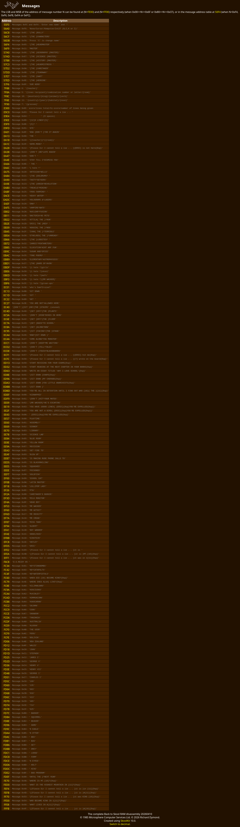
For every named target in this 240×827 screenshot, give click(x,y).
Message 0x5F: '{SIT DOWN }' (28, 386)
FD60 (6, 685)
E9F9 (6, 124)
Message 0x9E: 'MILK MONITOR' (28, 498)
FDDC (6, 769)
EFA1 (6, 530)
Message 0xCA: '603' (23, 689)
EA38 (6, 152)
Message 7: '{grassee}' (25, 104)
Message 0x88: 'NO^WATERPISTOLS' (30, 573)
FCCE (6, 613)
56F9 (6, 48)
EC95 (6, 331)
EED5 (7, 462)
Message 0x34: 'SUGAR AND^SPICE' (30, 251)
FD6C (6, 697)
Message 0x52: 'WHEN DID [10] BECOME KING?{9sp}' (40, 577)
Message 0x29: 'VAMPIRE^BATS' (28, 207)
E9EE (6, 120)
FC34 (6, 566)
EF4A (6, 502)
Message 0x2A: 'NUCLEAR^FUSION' (30, 211)
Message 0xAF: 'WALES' (24, 645)
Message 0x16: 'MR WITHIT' (27, 510)
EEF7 (6, 474)
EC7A (6, 323)
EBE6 (6, 271)
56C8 (6, 32)
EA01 (6, 132)
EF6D (6, 514)
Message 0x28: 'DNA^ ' (24, 203)
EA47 (6, 156)
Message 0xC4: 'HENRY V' (25, 665)
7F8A (6, 92)
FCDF (6, 621)
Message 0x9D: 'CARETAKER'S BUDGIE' (32, 494)
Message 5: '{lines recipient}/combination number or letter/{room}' (51, 92)
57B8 (6, 60)
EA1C (6, 144)
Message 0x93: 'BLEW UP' (25, 454)
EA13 (6, 136)
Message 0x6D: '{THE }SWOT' (27, 76)
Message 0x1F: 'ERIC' (24, 546)
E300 (6, 108)
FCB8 (6, 601)
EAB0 (7, 187)
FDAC (7, 737)
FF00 (106, 12)
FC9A (6, 589)
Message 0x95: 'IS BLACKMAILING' (30, 462)
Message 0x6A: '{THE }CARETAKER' (30, 68)
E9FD (6, 128)
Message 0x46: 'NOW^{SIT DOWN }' (30, 335)
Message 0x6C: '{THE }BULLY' (28, 32)
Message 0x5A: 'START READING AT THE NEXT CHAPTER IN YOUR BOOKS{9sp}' (52, 367)
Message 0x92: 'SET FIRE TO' (28, 450)
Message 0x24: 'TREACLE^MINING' (30, 187)
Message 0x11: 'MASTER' (25, 48)
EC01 (6, 287)
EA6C (6, 168)
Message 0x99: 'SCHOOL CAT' (27, 478)
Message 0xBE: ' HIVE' (24, 768)
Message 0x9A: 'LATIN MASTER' (28, 482)
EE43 (6, 414)
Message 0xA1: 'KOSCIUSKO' (27, 589)
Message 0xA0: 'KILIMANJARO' (28, 585)
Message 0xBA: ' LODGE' (25, 753)
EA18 (6, 140)
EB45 (6, 231)
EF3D (6, 498)
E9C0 (6, 112)
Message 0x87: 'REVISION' (26, 446)
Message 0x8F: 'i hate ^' (26, 168)
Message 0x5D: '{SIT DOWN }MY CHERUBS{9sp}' (37, 378)
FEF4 (6, 788)
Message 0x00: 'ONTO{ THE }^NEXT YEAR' (34, 776)
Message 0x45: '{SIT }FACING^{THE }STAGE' (36, 331)
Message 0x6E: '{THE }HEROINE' (29, 80)
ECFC (6, 359)
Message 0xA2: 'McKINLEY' (26, 593)
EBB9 (6, 259)
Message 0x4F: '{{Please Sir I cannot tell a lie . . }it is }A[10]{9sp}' (54, 808)
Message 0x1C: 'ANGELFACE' (27, 534)
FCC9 (6, 609)
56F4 (6, 44)
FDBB (6, 749)
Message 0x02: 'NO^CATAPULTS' (28, 569)
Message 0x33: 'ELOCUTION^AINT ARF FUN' (34, 247)
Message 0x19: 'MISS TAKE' (27, 522)
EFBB (6, 538)
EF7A (6, 518)
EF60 (6, 510)
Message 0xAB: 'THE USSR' (26, 629)
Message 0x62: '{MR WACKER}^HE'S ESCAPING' (36, 402)
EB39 (6, 227)
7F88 (6, 88)
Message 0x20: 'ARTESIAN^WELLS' (30, 172)
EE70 (6, 430)
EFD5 (6, 546)
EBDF (6, 267)
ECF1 (6, 355)
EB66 (6, 239)
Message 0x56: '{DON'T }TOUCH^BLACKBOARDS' (36, 351)
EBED (7, 275)
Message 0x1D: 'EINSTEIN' (26, 538)
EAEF (6, 203)
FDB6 (7, 745)
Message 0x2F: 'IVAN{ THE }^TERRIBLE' (33, 231)
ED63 (6, 371)
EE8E (6, 442)
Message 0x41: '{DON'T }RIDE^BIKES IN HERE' (37, 315)
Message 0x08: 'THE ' (24, 136)
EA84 (6, 176)
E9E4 (6, 116)
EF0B (6, 482)
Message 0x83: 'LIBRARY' (25, 430)
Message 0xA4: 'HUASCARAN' (27, 601)
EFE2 (6, 550)
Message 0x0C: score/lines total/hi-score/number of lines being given (52, 108)
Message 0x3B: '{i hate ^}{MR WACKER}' (34, 279)
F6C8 (6, 562)
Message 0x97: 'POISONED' (26, 470)
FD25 (6, 657)
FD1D (6, 653)
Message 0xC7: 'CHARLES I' (27, 677)
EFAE (6, 534)
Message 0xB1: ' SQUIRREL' (27, 717)
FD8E (6, 721)
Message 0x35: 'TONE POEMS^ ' (28, 255)
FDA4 (6, 733)
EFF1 (6, 558)
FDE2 (6, 772)
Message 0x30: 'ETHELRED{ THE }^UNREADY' (35, 235)
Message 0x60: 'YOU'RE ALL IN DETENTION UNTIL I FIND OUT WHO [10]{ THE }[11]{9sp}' (60, 390)
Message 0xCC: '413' (23, 697)
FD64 (6, 689)
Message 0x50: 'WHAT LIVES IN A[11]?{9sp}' (36, 804)
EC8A (6, 327)
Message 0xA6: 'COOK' (24, 609)
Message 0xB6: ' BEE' (24, 737)
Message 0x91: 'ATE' (23, 128)
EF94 (6, 526)
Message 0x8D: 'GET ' (24, 299)
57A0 (6, 52)
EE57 (6, 418)
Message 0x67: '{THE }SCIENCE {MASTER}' (34, 56)
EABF (6, 191)
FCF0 (6, 629)
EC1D (7, 295)
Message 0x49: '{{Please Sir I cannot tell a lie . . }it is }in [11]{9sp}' (55, 788)
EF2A (6, 494)
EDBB (6, 386)
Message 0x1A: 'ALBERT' (25, 526)
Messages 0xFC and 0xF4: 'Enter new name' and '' (40, 24)
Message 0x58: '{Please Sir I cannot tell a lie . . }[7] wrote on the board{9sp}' (60, 359)
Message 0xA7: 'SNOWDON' (25, 613)
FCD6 (6, 617)
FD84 (6, 717)
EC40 (6, 307)
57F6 (6, 84)
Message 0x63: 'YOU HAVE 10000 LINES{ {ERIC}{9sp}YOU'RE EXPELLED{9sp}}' (54, 406)
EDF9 (6, 398)
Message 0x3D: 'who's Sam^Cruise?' (31, 287)
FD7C (6, 713)
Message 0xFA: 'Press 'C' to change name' (36, 40)
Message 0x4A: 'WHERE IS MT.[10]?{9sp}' (34, 780)
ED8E (7, 375)
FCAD (7, 597)
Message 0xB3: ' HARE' (24, 725)
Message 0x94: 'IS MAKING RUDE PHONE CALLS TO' (39, 458)
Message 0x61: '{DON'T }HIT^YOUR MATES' (34, 398)
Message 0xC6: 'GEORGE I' (26, 673)
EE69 (6, 426)
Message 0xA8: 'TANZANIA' (26, 617)
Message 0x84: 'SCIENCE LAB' (28, 434)
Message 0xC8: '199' (23, 681)
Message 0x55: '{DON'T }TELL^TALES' (32, 347)
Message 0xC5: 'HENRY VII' (27, 669)
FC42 (6, 570)
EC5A (6, 315)
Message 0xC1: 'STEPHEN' (25, 653)
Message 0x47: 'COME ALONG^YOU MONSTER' (34, 339)
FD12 (6, 645)
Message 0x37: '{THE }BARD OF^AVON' (32, 263)
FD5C (6, 681)
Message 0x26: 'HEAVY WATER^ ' (29, 195)
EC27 (6, 303)
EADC (6, 199)
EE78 (6, 434)
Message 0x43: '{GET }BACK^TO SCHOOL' (33, 323)
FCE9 (6, 625)
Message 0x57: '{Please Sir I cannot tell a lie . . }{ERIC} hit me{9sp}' (54, 355)
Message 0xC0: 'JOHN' (24, 649)
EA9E (6, 184)
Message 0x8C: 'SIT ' (24, 295)
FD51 (6, 677)
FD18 (6, 649)
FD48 (6, 673)
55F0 (6, 24)
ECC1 (6, 343)
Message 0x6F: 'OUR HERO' (26, 84)
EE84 (6, 438)
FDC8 (6, 757)
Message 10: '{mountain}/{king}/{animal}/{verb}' (40, 96)
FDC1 (6, 753)
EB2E (6, 223)
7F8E (6, 100)
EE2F (6, 410)
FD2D (6, 661)
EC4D (7, 311)
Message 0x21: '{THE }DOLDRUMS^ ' (31, 175)
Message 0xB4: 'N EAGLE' (25, 729)
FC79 (6, 581)
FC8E (6, 585)
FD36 (6, 665)
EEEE (6, 470)
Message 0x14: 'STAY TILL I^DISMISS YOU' (35, 160)
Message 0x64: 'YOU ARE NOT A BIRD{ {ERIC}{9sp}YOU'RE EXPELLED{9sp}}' (52, 410)
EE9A (6, 446)
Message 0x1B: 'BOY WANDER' (27, 530)
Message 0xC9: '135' (23, 685)
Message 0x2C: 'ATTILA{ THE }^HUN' (31, 219)
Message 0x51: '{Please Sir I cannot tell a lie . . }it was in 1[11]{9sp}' (55, 558)
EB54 (6, 235)
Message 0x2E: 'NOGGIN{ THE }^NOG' (31, 227)
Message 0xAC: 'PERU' (24, 633)
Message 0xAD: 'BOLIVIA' (25, 637)
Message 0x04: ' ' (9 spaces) (33, 116)
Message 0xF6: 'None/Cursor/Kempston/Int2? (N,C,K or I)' (45, 28)
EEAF (6, 454)
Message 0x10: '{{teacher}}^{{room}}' (33, 140)
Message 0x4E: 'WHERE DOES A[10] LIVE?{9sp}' (37, 581)
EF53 (6, 506)
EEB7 (6, 458)
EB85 (6, 247)
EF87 (6, 522)
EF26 (6, 490)
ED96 (6, 379)
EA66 (6, 164)
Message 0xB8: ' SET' (24, 745)
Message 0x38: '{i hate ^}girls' (30, 267)
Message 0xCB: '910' (23, 693)
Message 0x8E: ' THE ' (24, 164)
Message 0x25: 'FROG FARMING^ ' (30, 191)
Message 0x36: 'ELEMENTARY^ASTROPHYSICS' (35, 259)
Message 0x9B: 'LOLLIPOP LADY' (29, 486)
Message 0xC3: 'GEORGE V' (26, 661)
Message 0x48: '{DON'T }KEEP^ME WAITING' (35, 343)
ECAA (6, 339)
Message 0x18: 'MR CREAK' (26, 518)
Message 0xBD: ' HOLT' (24, 764)
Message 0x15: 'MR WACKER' (27, 506)
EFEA (6, 554)
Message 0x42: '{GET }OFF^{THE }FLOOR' (34, 319)
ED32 (6, 367)
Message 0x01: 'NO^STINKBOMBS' (29, 565)
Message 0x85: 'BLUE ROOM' (27, 438)
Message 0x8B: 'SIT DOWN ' (27, 291)
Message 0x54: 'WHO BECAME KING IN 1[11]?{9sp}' (39, 800)
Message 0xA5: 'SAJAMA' (25, 605)
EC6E (6, 319)
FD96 (6, 725)
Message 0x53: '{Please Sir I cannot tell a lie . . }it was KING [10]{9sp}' (56, 796)
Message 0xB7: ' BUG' (24, 741)
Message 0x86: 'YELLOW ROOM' (28, 442)
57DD (6, 72)
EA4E (6, 160)
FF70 (6, 796)
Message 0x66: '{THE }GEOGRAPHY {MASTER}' (36, 52)
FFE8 (6, 804)
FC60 (6, 577)
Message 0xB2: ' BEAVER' (25, 721)
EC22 (6, 299)
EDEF (6, 394)
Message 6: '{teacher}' (25, 88)
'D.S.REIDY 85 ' (21, 562)
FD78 (6, 709)
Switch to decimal (120, 824)
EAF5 (6, 207)
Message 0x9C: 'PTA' (23, 490)
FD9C (6, 729)
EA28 (6, 148)
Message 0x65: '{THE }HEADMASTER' (31, 44)
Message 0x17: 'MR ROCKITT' (27, 514)
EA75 (6, 172)
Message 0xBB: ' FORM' (24, 757)
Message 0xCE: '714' (23, 705)
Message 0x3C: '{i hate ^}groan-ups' (33, 283)
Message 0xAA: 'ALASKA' (25, 625)
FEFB (6, 792)
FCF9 (6, 633)
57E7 (6, 76)
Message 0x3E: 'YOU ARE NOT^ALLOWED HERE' (36, 303)
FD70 (6, 701)
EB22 (6, 219)
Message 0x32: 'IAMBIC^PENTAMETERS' (32, 243)
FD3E (6, 669)
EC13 (6, 291)
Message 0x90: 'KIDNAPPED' (27, 394)
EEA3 (6, 450)
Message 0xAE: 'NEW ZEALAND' (28, 641)
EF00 (6, 478)
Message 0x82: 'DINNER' (25, 426)
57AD (7, 56)
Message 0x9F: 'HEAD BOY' (26, 502)
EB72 (6, 243)
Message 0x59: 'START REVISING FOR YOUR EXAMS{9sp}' (42, 363)
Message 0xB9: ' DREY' (24, 749)
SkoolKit (125, 820)
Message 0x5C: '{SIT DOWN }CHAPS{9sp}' (34, 374)
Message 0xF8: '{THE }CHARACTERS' (31, 36)
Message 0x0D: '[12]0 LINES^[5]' (30, 120)
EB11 (6, 215)
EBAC (6, 255)
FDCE (6, 761)
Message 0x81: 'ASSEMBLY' (26, 422)
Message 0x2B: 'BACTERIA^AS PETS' (31, 215)
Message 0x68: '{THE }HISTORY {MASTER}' (34, 60)
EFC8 (6, 542)
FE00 (90, 12)
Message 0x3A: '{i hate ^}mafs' (30, 275)
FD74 (6, 705)
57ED (6, 80)
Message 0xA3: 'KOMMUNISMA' (27, 597)
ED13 (6, 363)
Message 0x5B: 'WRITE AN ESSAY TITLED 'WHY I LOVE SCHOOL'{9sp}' (49, 370)
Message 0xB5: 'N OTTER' (25, 733)
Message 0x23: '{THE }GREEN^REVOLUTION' (34, 183)
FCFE (6, 637)
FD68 (6, 693)
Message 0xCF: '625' (23, 709)
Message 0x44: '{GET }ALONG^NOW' (30, 327)
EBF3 (6, 279)
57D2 (6, 68)
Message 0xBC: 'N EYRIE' (25, 760)
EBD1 (7, 263)
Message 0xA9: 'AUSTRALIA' (27, 621)
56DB (7, 40)
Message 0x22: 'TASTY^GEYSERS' (29, 179)
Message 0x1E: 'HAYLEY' (25, 542)
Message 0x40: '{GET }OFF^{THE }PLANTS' (34, 311)
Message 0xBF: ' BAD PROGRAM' (28, 772)
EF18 (6, 486)
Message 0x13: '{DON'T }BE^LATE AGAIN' (34, 152)
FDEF (6, 776)
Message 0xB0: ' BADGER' (25, 713)
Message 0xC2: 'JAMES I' (25, 657)
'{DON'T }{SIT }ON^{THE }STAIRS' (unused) (36, 307)
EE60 (6, 422)
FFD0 (6, 800)
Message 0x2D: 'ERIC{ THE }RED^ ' (31, 223)
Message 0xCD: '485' (23, 701)
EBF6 (6, 283)
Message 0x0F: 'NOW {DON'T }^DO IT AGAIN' (36, 132)
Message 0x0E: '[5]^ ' (24, 124)
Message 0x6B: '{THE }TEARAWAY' (30, 72)
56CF (6, 36)
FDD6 (6, 765)
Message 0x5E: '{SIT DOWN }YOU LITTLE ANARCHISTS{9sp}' (43, 382)
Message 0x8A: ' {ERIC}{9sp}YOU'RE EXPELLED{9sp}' (40, 414)
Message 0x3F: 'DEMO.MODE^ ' (28, 144)
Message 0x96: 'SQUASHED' (26, 466)
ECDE (7, 351)
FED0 (6, 784)
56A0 (6, 28)
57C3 (6, 64)
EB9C (7, 251)
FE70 (6, 780)
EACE (6, 195)
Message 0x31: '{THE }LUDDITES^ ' (31, 239)
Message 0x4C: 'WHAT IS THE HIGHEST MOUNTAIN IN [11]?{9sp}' (46, 784)
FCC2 (6, 605)
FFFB (6, 808)
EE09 (6, 402)
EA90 (6, 180)
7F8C (6, 96)
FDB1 (7, 741)
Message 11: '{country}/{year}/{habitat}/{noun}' (40, 100)
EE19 (6, 406)
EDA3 (7, 382)
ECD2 (7, 347)
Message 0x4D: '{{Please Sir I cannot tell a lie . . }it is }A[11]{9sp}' (54, 792)
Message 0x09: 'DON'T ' (25, 156)
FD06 (6, 641)
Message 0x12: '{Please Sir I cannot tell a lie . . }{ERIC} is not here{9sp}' (57, 148)
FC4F (6, 574)
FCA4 (6, 593)
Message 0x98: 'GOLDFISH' (26, 474)
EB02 (6, 211)
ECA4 (6, 335)
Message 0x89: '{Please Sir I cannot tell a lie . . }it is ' (47, 550)
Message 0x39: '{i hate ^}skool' (30, 271)
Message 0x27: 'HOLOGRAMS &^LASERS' (32, 199)
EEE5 (6, 466)
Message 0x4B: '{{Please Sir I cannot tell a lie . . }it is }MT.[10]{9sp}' (55, 554)
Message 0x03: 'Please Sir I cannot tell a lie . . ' (42, 112)
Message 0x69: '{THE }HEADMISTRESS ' (33, 64)
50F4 (218, 12)
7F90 (6, 104)
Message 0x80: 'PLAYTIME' (26, 418)
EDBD (6, 390)
